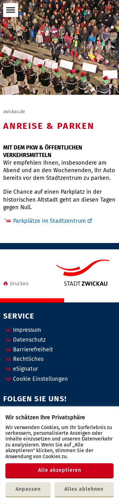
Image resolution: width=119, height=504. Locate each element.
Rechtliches (28, 358)
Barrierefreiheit (33, 349)
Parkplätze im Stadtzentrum (49, 220)
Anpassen (28, 489)
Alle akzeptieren (59, 470)
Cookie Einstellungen (40, 379)
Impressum (27, 329)
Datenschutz (29, 339)
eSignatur (25, 368)
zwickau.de (14, 111)
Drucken (16, 284)
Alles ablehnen (83, 489)
